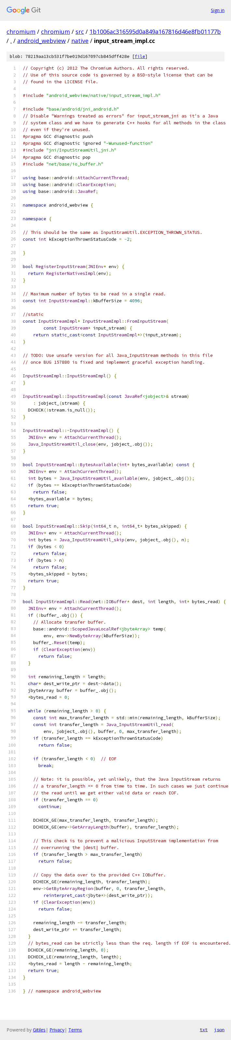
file (140, 56)
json (219, 1030)
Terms (75, 1030)
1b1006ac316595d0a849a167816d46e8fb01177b (155, 31)
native (79, 41)
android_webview (41, 41)
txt (204, 1030)
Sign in (217, 10)
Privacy (56, 1030)
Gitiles (39, 1030)
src (79, 31)
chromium (21, 31)
